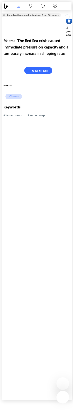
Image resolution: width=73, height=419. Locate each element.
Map (31, 6)
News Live (18, 6)
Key (55, 6)
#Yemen (13, 96)
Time (43, 6)
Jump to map (37, 70)
